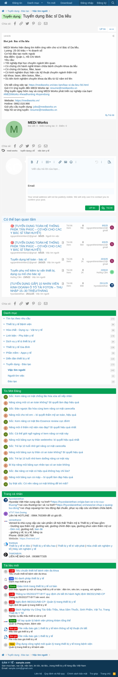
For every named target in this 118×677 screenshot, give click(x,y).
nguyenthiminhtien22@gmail (23, 236)
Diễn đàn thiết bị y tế (18, 358)
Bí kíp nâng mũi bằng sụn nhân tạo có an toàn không (39, 464)
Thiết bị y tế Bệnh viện (18, 324)
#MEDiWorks (11, 94)
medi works (12, 151)
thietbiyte (13, 543)
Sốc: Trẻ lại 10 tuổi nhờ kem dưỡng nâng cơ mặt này (39, 458)
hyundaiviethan (17, 294)
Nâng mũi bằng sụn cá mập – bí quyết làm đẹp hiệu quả (41, 477)
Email (31, 185)
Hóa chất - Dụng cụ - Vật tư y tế (24, 329)
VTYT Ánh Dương (18, 512)
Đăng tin (17, 2)
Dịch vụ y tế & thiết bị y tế (20, 341)
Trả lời (111, 115)
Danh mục (33, 2)
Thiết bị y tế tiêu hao (44, 545)
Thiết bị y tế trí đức (19, 545)
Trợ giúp (94, 673)
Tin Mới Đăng (12, 391)
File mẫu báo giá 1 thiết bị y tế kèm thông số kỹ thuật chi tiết (48, 628)
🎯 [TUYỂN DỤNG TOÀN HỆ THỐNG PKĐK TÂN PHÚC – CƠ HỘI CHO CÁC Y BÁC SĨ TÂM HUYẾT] (36, 229)
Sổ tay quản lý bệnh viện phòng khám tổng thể (40, 620)
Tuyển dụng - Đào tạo (18, 364)
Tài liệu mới (11, 565)
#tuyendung (42, 94)
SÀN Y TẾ (7, 662)
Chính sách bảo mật (77, 673)
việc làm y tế (43, 151)
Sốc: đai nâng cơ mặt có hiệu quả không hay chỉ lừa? (39, 470)
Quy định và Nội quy (54, 673)
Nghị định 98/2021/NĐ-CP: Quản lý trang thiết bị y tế (42, 601)
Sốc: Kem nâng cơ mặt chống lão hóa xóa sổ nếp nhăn (40, 396)
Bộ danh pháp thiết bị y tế (26, 578)
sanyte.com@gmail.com (21, 668)
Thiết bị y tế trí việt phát (71, 545)
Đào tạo (12, 381)
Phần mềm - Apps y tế (18, 352)
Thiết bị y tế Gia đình (18, 347)
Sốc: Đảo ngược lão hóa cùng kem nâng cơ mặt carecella (42, 408)
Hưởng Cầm (16, 277)
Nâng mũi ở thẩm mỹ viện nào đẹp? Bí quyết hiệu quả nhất (42, 427)
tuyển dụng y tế (28, 151)
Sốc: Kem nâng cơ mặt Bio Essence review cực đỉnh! (39, 421)
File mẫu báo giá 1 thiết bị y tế (31, 636)
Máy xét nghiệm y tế (24, 548)
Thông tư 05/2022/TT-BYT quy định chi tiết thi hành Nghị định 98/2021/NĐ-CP (57, 593)
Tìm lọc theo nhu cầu (18, 318)
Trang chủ (106, 673)
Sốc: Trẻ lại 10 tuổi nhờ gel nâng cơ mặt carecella (37, 445)
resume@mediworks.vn (63, 87)
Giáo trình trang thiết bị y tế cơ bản (33, 586)
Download (66, 2)
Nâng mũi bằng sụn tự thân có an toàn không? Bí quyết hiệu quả (46, 452)
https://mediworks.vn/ (27, 100)
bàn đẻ (39, 529)
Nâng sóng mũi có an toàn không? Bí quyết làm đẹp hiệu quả (44, 402)
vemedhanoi (15, 520)
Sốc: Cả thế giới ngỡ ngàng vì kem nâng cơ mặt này (39, 433)
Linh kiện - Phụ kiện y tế (20, 335)
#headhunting (27, 94)
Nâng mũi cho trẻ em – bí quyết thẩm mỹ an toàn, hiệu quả (42, 414)
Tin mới (51, 2)
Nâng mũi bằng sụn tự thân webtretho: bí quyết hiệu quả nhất (44, 439)
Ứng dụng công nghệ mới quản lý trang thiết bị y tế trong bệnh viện (50, 643)
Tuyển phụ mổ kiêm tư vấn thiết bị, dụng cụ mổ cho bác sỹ (32, 272)
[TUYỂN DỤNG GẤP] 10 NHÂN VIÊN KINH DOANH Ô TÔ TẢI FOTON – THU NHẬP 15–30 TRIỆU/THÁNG (36, 287)
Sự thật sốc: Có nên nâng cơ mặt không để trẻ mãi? (38, 483)
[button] (41, 3)
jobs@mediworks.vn (44, 106)
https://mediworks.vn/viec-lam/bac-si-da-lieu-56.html (59, 84)
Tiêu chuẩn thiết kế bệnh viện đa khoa (34, 570)
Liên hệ (38, 673)
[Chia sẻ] (113, 36)
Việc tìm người (52, 253)
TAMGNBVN (15, 553)
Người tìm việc (52, 236)
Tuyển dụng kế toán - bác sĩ (28, 259)
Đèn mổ (15, 529)
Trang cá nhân (13, 494)
